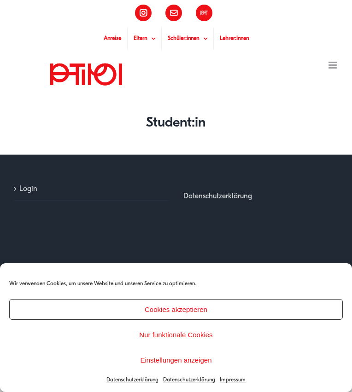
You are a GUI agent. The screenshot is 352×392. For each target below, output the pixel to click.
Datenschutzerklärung (132, 379)
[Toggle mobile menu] (333, 65)
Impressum (233, 379)
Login (28, 188)
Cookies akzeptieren (176, 309)
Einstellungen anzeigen (175, 360)
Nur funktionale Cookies (175, 335)
